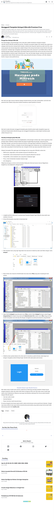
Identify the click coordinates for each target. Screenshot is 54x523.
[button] (8, 446)
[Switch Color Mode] (46, 2)
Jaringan (7, 25)
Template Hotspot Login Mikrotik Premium (27, 387)
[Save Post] (47, 37)
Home (2, 25)
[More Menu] (52, 2)
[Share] (49, 37)
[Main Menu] (2, 2)
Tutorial (12, 410)
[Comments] (52, 37)
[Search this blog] (49, 2)
